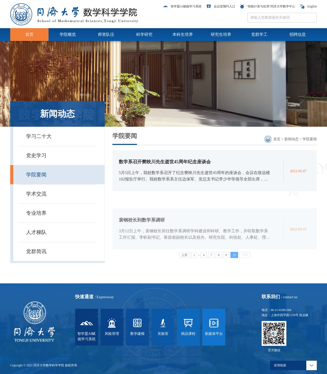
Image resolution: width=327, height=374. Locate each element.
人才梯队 (36, 232)
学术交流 (36, 194)
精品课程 (188, 326)
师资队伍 (106, 34)
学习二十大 (39, 136)
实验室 (163, 326)
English (308, 6)
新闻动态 (291, 139)
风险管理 (112, 326)
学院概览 (68, 34)
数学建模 (137, 326)
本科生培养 (182, 34)
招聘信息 (297, 34)
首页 (29, 34)
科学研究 (144, 34)
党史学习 (36, 155)
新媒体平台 (214, 326)
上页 (184, 256)
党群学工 (259, 34)
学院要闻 (36, 174)
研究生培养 (221, 34)
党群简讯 (36, 251)
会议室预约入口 (221, 6)
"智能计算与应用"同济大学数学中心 (267, 6)
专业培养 (36, 213)
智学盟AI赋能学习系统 (183, 6)
